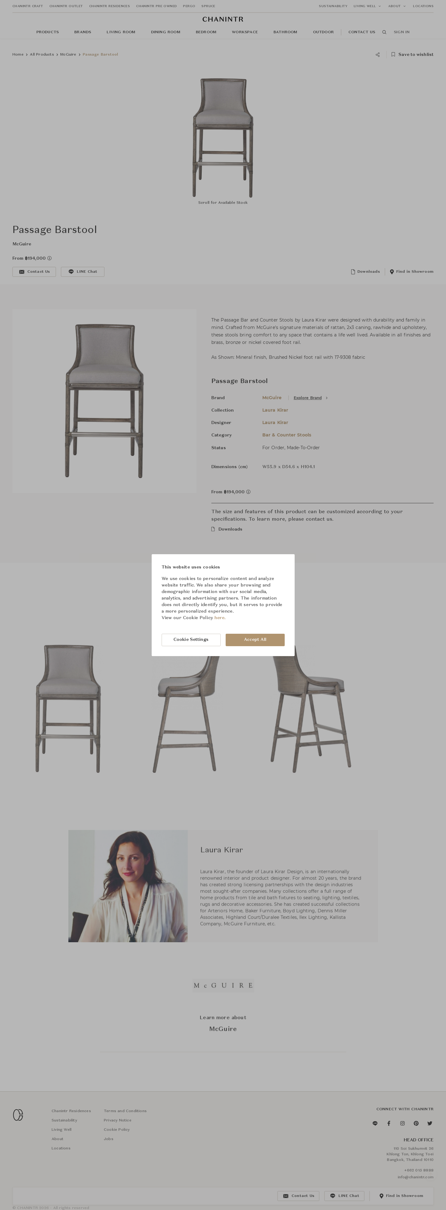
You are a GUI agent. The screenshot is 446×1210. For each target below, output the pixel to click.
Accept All (255, 639)
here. (220, 618)
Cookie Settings (191, 639)
